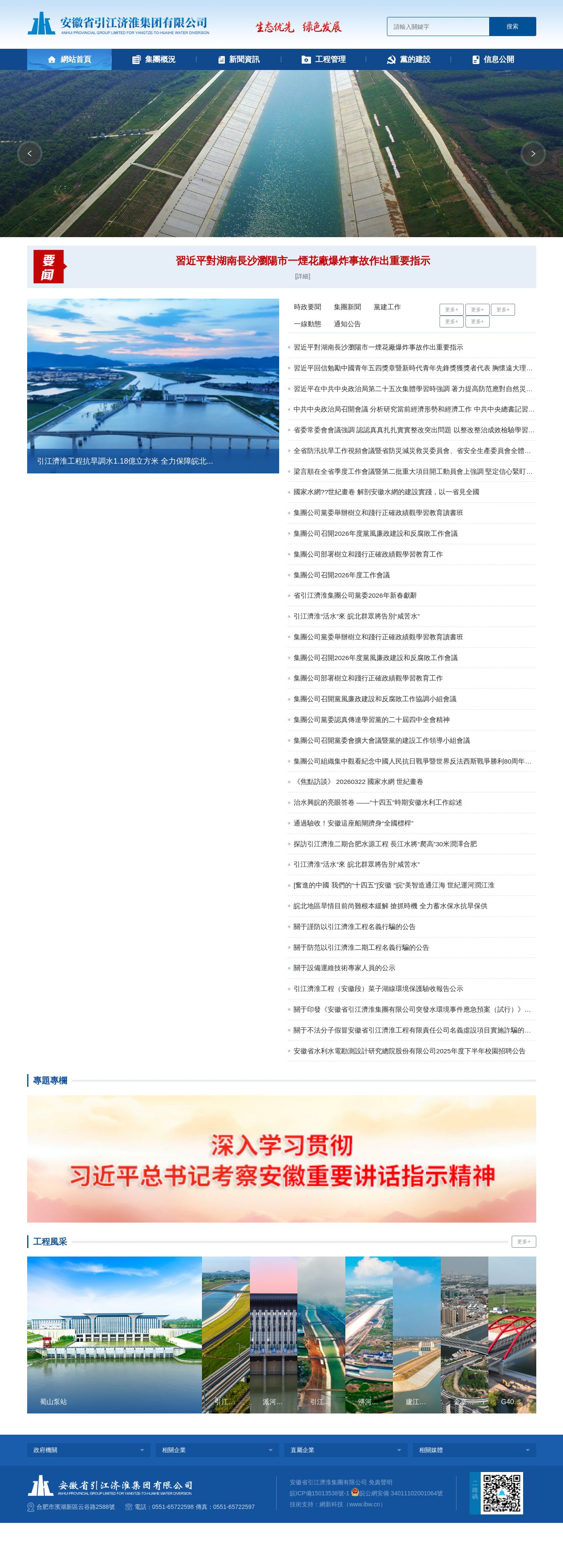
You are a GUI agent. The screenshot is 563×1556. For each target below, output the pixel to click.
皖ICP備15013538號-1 (319, 1526)
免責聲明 (380, 1514)
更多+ (451, 310)
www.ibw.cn (364, 1537)
